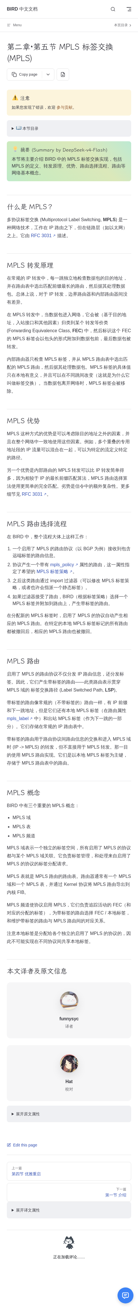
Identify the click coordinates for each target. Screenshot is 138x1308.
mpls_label (17, 718)
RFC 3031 (41, 235)
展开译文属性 (28, 1210)
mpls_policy (62, 564)
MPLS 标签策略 (52, 571)
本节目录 (27, 128)
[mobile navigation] (129, 9)
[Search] (113, 9)
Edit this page (22, 1145)
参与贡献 (65, 107)
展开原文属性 (28, 1114)
